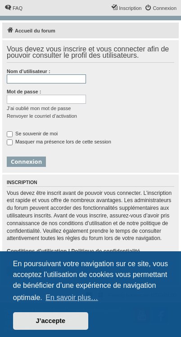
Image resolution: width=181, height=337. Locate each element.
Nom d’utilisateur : (28, 71)
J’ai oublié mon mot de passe (39, 108)
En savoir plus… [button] (71, 297)
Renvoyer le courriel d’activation (42, 116)
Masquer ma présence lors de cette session (59, 141)
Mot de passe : (24, 91)
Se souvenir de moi (32, 133)
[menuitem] (14, 8)
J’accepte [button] (51, 320)
